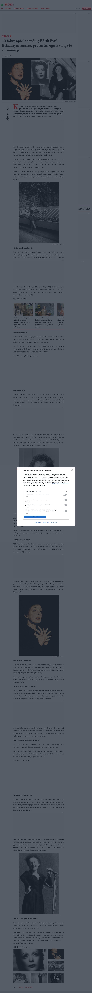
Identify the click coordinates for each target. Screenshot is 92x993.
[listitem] (46, 491)
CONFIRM (35, 517)
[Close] (72, 470)
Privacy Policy (54, 523)
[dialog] (46, 496)
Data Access (46, 523)
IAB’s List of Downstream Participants (60, 483)
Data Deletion (38, 523)
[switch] (65, 494)
